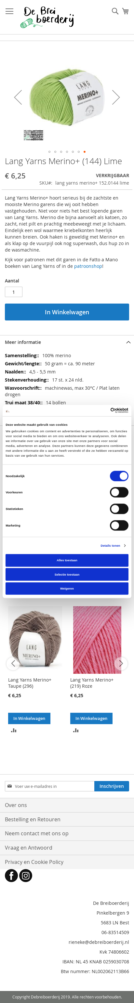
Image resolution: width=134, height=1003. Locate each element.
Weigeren (67, 588)
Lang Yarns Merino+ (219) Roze (92, 683)
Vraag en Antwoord (28, 847)
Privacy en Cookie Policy (34, 862)
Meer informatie (23, 342)
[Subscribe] (111, 786)
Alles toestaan (67, 560)
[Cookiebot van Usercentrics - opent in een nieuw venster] (100, 410)
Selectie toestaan (67, 574)
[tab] (67, 342)
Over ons (16, 805)
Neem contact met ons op (37, 833)
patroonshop (88, 266)
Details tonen (110, 545)
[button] (18, 97)
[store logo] (47, 17)
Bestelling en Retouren (32, 819)
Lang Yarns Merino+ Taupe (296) (29, 683)
